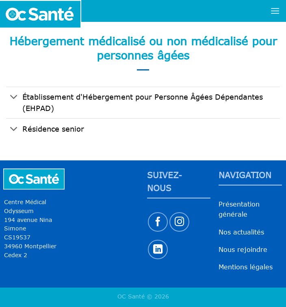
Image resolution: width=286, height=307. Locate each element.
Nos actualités (241, 232)
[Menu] (275, 11)
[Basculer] (14, 98)
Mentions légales (246, 267)
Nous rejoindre (243, 249)
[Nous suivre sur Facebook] (158, 222)
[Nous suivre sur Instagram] (179, 222)
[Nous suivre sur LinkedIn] (158, 250)
